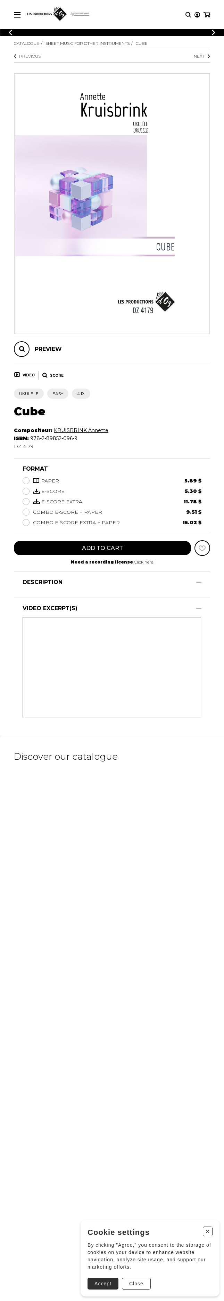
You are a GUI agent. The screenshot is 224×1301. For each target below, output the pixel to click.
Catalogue (26, 43)
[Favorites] (202, 548)
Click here (143, 562)
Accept (102, 1283)
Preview (48, 349)
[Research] (188, 14)
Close (136, 1283)
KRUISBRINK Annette (81, 430)
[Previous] (10, 32)
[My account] (197, 14)
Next (202, 56)
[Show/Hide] (198, 582)
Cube (142, 43)
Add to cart (102, 548)
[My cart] (207, 14)
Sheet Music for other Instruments (87, 43)
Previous (27, 56)
